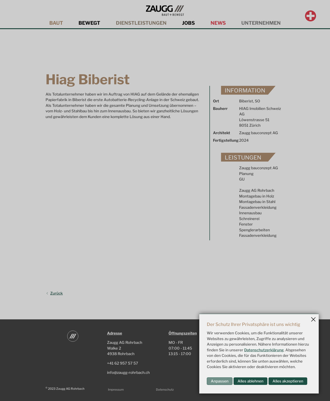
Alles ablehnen (250, 381)
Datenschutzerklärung (264, 350)
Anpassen (219, 381)
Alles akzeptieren (287, 381)
